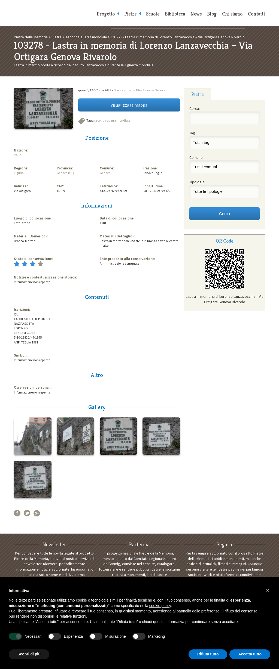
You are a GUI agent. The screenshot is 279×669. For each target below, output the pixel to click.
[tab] (197, 94)
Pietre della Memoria (52, 13)
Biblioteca (175, 14)
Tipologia (196, 181)
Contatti (256, 14)
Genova (105, 173)
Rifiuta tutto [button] (208, 654)
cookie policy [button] (160, 605)
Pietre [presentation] (197, 94)
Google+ (37, 513)
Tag (192, 133)
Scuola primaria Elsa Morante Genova (139, 90)
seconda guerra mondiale (112, 120)
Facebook (17, 513)
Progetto (106, 14)
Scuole (152, 14)
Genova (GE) (65, 173)
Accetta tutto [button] (250, 654)
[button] (267, 590)
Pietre (130, 14)
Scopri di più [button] (29, 654)
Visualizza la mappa (129, 105)
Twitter (27, 513)
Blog (212, 14)
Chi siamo (232, 14)
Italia (17, 155)
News (196, 14)
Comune (196, 157)
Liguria (19, 173)
